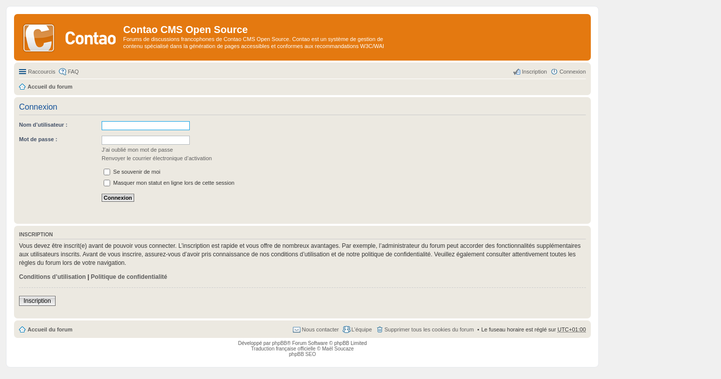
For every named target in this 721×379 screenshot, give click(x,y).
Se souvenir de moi (132, 172)
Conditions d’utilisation (52, 276)
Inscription (37, 300)
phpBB (279, 343)
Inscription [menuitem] (534, 72)
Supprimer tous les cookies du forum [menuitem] (429, 329)
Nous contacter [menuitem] (320, 329)
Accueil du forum (50, 329)
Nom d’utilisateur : (43, 125)
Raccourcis (41, 72)
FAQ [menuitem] (73, 72)
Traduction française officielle (283, 348)
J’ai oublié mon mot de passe (137, 150)
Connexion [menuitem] (572, 72)
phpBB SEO (302, 354)
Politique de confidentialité (129, 276)
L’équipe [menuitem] (361, 329)
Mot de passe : (38, 139)
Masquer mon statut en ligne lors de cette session (169, 183)
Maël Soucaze (337, 348)
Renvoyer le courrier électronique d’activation (157, 158)
